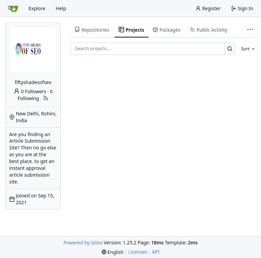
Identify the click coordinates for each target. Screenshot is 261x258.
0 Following (35, 94)
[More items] (250, 29)
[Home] (12, 8)
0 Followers (30, 91)
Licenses (137, 251)
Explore (37, 8)
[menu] (247, 48)
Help (61, 8)
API (155, 251)
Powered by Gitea (83, 242)
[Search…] (230, 48)
